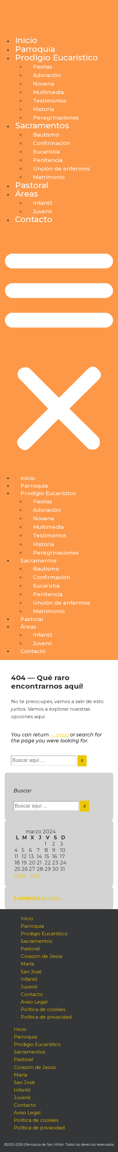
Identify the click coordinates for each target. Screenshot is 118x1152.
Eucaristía (46, 151)
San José (31, 972)
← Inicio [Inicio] (59, 735)
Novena (43, 84)
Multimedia (48, 92)
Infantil (42, 203)
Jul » (35, 875)
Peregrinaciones (56, 118)
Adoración (47, 75)
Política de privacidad (46, 1017)
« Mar (19, 875)
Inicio (26, 40)
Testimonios (50, 101)
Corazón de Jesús (41, 956)
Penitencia (47, 160)
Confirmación (51, 143)
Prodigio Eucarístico (56, 58)
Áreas (26, 194)
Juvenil (42, 211)
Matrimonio (49, 177)
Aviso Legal (34, 1002)
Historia (43, 109)
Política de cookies (43, 1009)
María (27, 964)
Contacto (33, 219)
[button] (59, 349)
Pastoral (31, 185)
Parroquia (35, 49)
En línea (36, 898)
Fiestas (42, 67)
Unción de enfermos (61, 168)
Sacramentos (42, 125)
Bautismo (46, 134)
